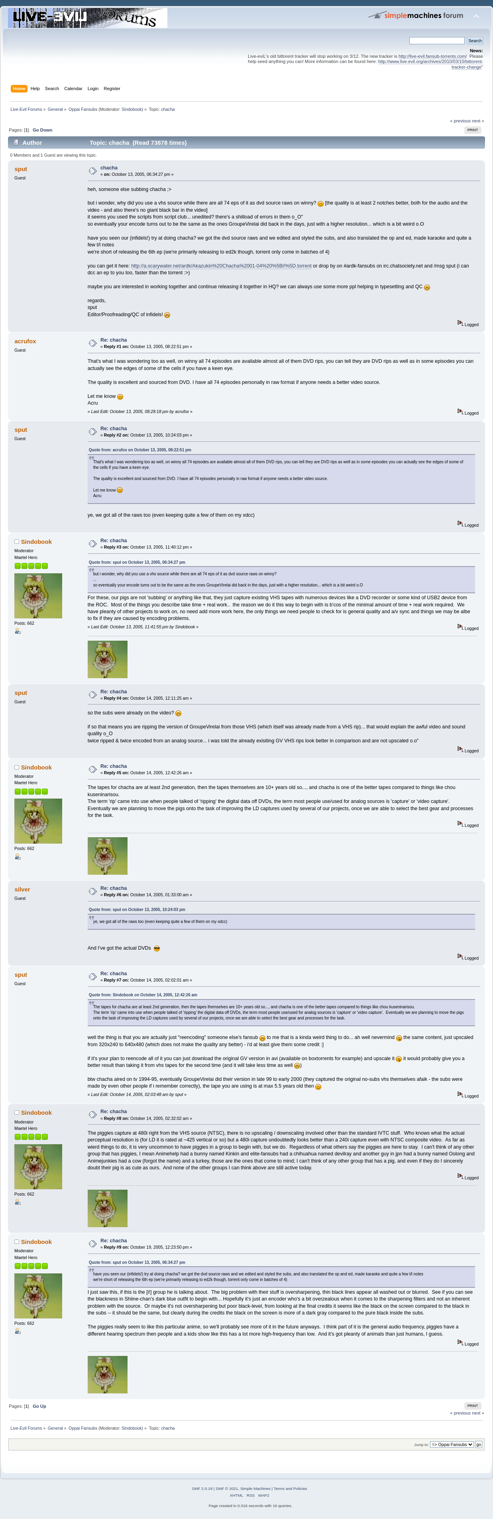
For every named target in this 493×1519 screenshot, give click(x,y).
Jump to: (421, 1444)
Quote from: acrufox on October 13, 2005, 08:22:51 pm (140, 450)
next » (478, 120)
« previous (460, 120)
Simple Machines (255, 1488)
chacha (109, 168)
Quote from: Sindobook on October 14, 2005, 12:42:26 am (143, 995)
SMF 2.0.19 (202, 1488)
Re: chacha (113, 340)
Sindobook (131, 109)
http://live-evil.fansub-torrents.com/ (433, 56)
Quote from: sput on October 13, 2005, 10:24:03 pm (137, 909)
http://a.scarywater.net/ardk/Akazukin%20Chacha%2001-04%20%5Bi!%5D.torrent (221, 266)
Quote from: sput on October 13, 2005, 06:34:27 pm (137, 562)
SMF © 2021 (227, 1488)
